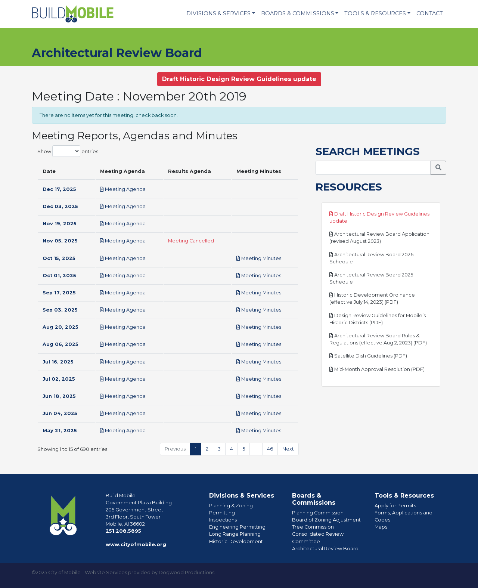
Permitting (222, 513)
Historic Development (236, 541)
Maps (381, 527)
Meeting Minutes (258, 258)
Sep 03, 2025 (60, 310)
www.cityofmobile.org (136, 544)
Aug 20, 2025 (60, 327)
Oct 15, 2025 (59, 258)
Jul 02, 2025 (59, 379)
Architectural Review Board (325, 548)
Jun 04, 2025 (60, 413)
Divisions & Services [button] (218, 13)
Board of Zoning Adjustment (326, 520)
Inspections (223, 520)
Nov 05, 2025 (60, 241)
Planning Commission (318, 513)
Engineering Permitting (237, 527)
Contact (429, 13)
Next (288, 449)
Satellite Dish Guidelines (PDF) (368, 356)
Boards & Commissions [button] (297, 13)
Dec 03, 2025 (60, 206)
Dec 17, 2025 (59, 189)
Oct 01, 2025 (59, 275)
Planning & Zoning (231, 505)
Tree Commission (313, 527)
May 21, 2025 (60, 430)
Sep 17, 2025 (59, 292)
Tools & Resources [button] (375, 13)
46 (270, 449)
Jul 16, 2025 (58, 362)
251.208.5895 (123, 531)
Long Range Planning (235, 534)
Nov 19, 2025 (60, 223)
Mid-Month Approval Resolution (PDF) (377, 369)
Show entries (67, 151)
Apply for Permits (395, 505)
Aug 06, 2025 (60, 344)
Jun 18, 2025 (59, 396)
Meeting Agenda (123, 189)
